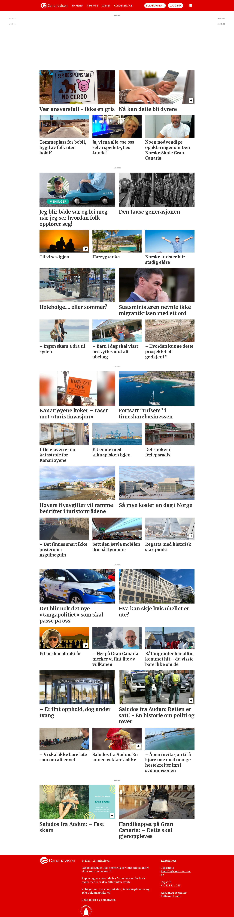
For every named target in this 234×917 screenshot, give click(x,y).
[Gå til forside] (54, 5)
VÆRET (106, 5)
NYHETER (77, 5)
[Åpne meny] (190, 5)
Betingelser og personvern (99, 899)
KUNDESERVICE (123, 5)
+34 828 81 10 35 (170, 885)
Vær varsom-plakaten (107, 889)
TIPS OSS (92, 5)
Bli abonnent (155, 5)
